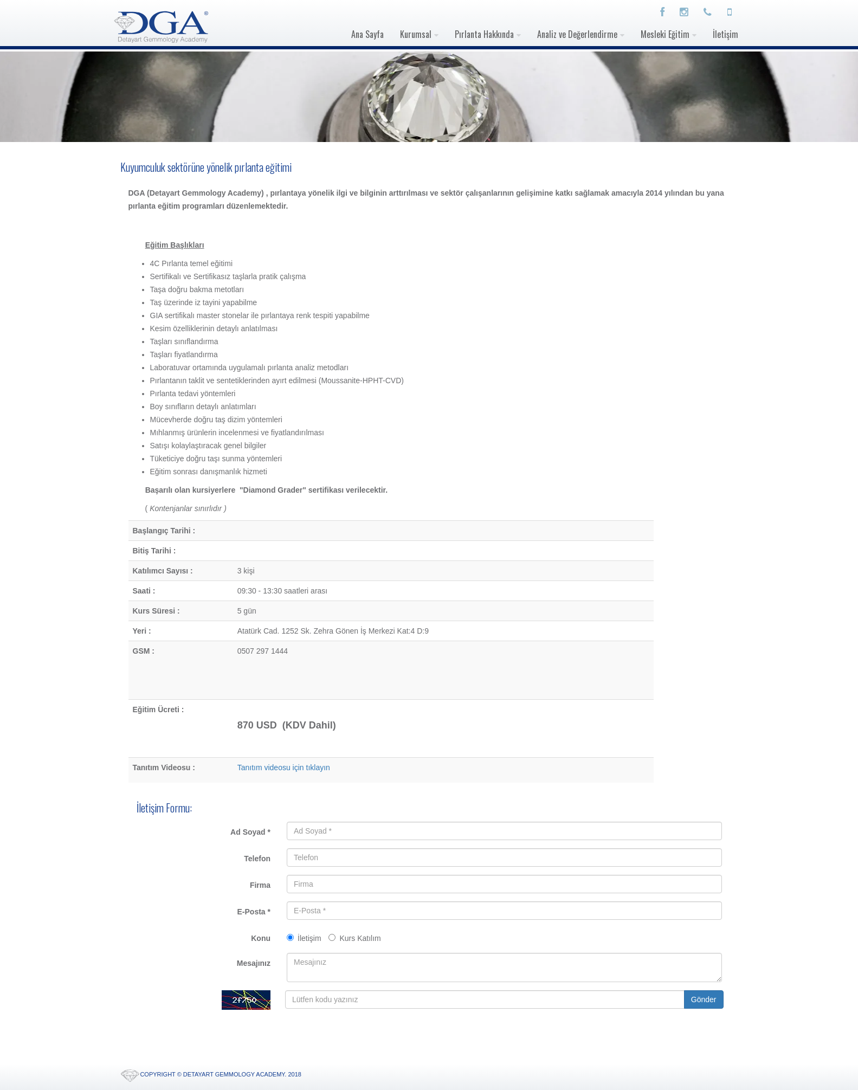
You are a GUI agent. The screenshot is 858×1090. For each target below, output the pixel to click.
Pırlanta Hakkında (484, 34)
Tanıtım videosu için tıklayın (283, 767)
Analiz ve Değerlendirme (577, 34)
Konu (260, 938)
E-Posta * (253, 911)
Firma (260, 885)
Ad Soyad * (250, 832)
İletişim (725, 34)
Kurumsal (415, 34)
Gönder (704, 999)
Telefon (257, 858)
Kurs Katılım (354, 938)
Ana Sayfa (367, 34)
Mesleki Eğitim (665, 34)
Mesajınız (253, 963)
